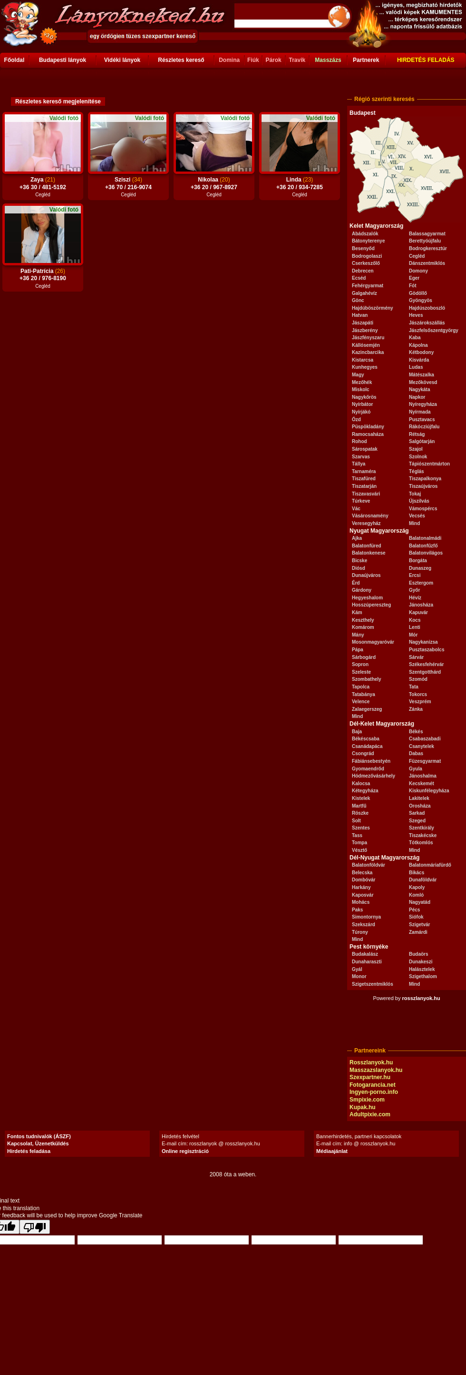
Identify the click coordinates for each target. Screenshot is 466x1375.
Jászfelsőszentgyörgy (433, 330)
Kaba (414, 337)
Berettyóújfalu (425, 240)
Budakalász (365, 954)
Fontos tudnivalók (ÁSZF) (39, 1136)
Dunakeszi (420, 961)
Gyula (415, 768)
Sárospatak (365, 449)
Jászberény (365, 330)
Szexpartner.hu (370, 1077)
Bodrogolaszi (367, 256)
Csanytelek (421, 746)
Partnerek (366, 60)
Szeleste (361, 672)
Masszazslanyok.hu (376, 1070)
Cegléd (417, 256)
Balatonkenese (369, 553)
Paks (357, 909)
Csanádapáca (367, 746)
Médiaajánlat (332, 1151)
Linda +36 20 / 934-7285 (300, 184)
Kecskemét (421, 783)
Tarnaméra (364, 471)
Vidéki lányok (122, 60)
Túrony (360, 932)
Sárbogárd (364, 657)
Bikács (416, 872)
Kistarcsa (362, 360)
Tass (357, 835)
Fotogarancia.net (373, 1085)
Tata (413, 686)
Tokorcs (418, 694)
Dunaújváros (366, 575)
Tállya (358, 463)
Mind (414, 523)
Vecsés (417, 515)
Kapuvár (418, 612)
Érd (356, 583)
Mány (358, 634)
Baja (357, 731)
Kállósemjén (366, 345)
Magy (358, 374)
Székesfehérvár (426, 664)
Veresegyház (366, 523)
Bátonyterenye (368, 240)
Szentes (361, 827)
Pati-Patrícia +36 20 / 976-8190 (43, 276)
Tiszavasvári (366, 493)
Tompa (359, 842)
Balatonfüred (366, 545)
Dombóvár (363, 879)
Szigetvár (419, 924)
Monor (359, 976)
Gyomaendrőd (368, 768)
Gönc (358, 300)
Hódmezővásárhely (373, 775)
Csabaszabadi (425, 738)
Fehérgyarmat (367, 285)
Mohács (360, 902)
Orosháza (420, 806)
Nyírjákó (361, 412)
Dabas (416, 753)
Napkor (417, 397)
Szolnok (418, 456)
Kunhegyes (365, 367)
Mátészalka (421, 374)
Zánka (416, 709)
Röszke (360, 813)
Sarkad (417, 813)
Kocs (414, 620)
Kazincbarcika (368, 352)
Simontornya (366, 917)
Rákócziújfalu (424, 426)
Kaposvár (363, 895)
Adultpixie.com (370, 1114)
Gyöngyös (420, 300)
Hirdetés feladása (28, 1151)
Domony (418, 270)
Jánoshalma (423, 775)
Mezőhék (362, 382)
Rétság (417, 434)
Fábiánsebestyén (371, 761)
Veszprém (420, 701)
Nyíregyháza (423, 404)
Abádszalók (365, 233)
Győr (414, 590)
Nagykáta (419, 389)
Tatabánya (363, 694)
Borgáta (418, 560)
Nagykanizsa (423, 642)
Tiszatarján (364, 486)
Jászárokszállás (427, 322)
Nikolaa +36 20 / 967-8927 (214, 184)
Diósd (358, 568)
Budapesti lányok (62, 60)
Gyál (357, 969)
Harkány (361, 887)
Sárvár (416, 657)
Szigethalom (423, 976)
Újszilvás (419, 501)
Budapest (363, 113)
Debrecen (363, 270)
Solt (356, 820)
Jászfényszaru (368, 337)
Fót (413, 285)
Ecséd (359, 278)
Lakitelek (419, 798)
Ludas (416, 367)
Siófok (416, 917)
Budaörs (418, 954)
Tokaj (415, 493)
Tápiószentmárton (429, 463)
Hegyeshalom (367, 597)
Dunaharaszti (367, 961)
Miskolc (360, 389)
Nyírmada (420, 412)
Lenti (414, 627)
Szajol (416, 449)
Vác (356, 508)
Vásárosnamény (370, 515)
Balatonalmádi (425, 538)
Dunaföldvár (423, 879)
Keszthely (363, 620)
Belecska (362, 872)
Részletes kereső (181, 60)
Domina (229, 60)
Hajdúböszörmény (372, 308)
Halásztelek (422, 969)
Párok (273, 60)
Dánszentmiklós (427, 263)
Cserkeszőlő (366, 263)
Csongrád (363, 753)
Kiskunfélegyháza (429, 790)
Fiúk (253, 60)
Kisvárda (419, 360)
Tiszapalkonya (425, 478)
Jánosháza (421, 604)
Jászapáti (362, 322)
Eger (414, 278)
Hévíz (415, 597)
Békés (416, 731)
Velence (360, 701)
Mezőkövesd (423, 382)
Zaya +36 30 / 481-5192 (43, 184)
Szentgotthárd (425, 672)
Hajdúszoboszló (427, 308)
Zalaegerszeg (367, 709)
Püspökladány (368, 426)
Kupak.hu (363, 1107)
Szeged (417, 820)
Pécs (414, 909)
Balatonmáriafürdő (430, 865)
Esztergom (421, 583)
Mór (413, 634)
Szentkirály (421, 827)
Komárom (363, 627)
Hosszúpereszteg (371, 604)
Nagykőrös (364, 397)
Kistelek (361, 798)
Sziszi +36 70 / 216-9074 (128, 184)
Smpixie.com (367, 1099)
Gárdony (361, 590)
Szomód (418, 679)
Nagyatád (419, 902)
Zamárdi (418, 932)
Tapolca (360, 686)
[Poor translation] (34, 1227)
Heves (416, 315)
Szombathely (366, 679)
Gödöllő (418, 293)
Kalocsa (361, 783)
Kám (357, 612)
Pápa (357, 649)
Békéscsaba (365, 738)
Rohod (359, 441)
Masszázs (328, 60)
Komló (416, 895)
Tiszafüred (364, 478)
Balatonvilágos (426, 553)
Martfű (359, 806)
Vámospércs (423, 508)
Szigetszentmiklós (372, 984)
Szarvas (361, 456)
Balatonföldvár (368, 865)
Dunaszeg (420, 568)
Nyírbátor (362, 404)
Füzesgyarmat (425, 761)
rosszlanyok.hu (421, 998)
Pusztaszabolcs (426, 649)
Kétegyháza (365, 790)
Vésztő (359, 850)
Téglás (416, 471)
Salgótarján (422, 441)
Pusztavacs (422, 419)
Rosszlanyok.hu (371, 1062)
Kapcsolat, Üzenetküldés (38, 1143)
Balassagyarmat (427, 233)
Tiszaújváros (423, 486)
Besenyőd (363, 248)
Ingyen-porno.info (374, 1092)
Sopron (360, 664)
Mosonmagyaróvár (373, 642)
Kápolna (418, 345)
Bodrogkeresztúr (428, 248)
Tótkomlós (421, 842)
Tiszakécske (423, 835)
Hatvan (360, 315)
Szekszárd (363, 924)
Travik (297, 60)
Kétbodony (421, 352)
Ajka (357, 538)
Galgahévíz (364, 293)
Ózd (356, 419)
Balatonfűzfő (423, 545)
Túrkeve (361, 501)
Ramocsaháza (368, 434)
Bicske (359, 560)
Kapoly (417, 887)
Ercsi (414, 575)
